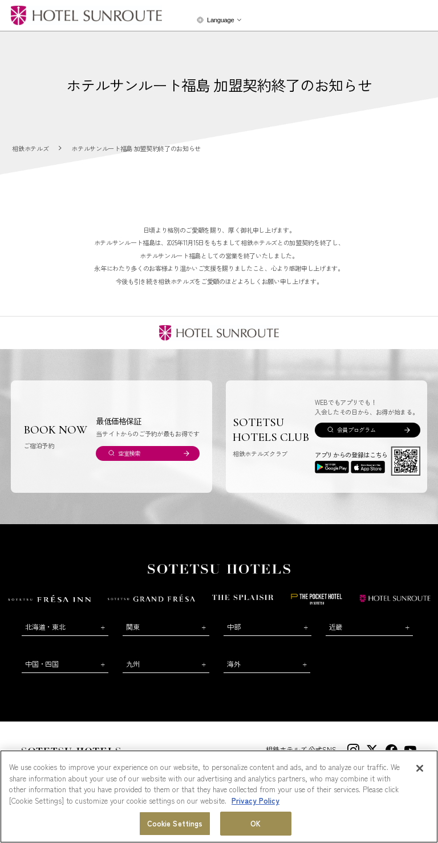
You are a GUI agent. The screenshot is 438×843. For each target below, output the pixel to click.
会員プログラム (356, 429)
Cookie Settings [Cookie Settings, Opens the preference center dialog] (175, 823)
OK (255, 823)
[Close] (419, 768)
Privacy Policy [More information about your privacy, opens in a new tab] (255, 800)
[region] (219, 796)
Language (220, 20)
